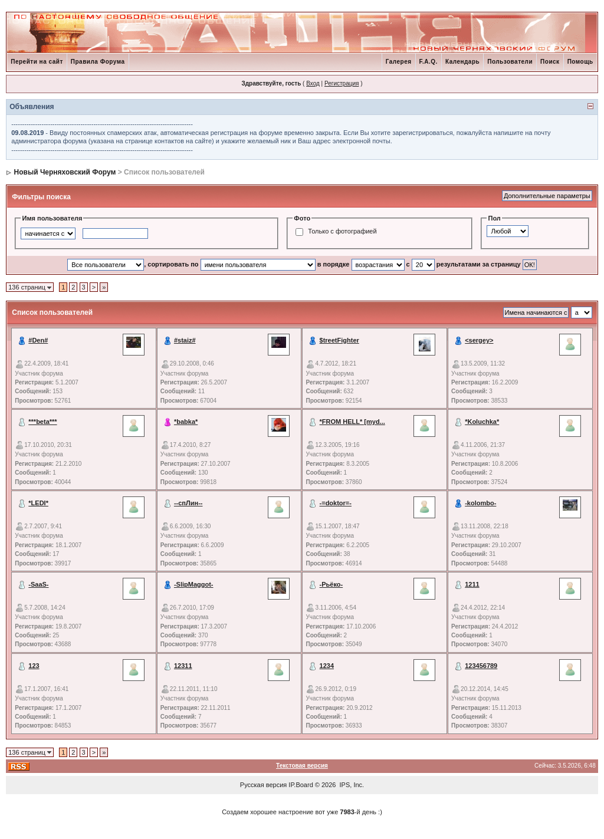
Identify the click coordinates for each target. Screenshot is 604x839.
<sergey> (479, 340)
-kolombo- (480, 502)
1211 (472, 584)
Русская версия (263, 784)
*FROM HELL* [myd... (352, 421)
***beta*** (42, 421)
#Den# (38, 340)
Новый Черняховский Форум (65, 172)
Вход (313, 83)
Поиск (550, 61)
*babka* (186, 421)
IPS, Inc (351, 784)
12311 (183, 665)
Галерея (399, 61)
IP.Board (300, 784)
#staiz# (185, 340)
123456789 (481, 665)
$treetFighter (339, 340)
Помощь (580, 61)
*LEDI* (38, 502)
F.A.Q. (428, 61)
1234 (327, 665)
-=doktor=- (336, 502)
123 (33, 665)
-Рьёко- (331, 584)
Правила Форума (98, 61)
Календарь (462, 61)
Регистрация (341, 83)
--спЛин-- (188, 502)
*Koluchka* (482, 421)
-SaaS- (38, 584)
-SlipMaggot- (194, 584)
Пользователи (510, 61)
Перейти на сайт (37, 61)
